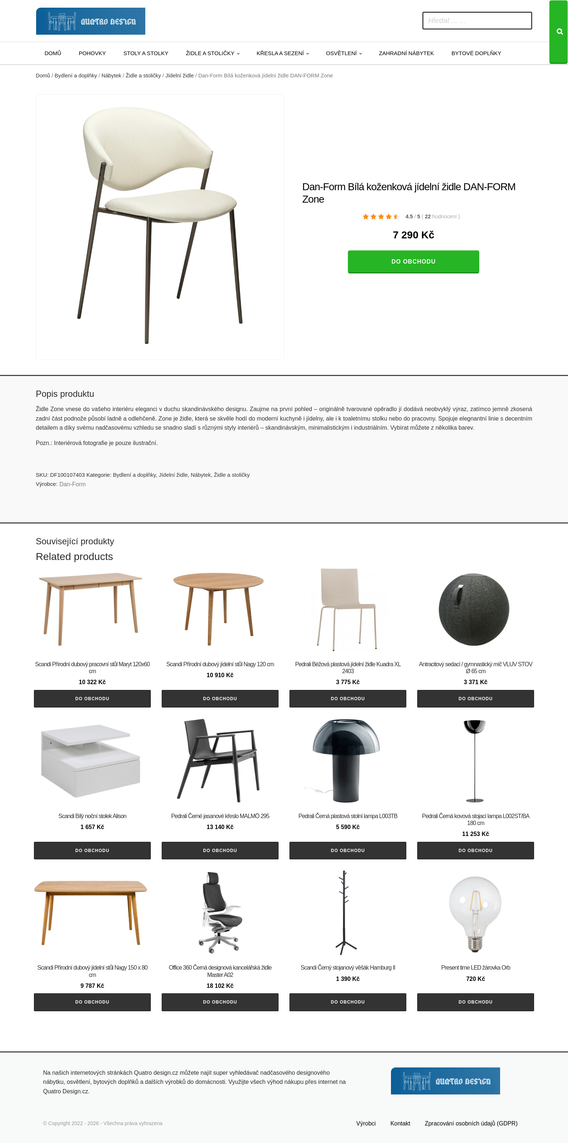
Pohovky (92, 53)
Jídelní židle (179, 75)
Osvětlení (341, 53)
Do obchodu (413, 261)
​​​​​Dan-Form (73, 484)
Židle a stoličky (210, 53)
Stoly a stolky (145, 53)
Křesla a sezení (280, 53)
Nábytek (111, 75)
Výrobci (366, 1123)
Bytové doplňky (476, 53)
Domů (53, 53)
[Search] (558, 32)
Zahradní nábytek (406, 53)
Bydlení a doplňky (76, 75)
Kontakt (400, 1123)
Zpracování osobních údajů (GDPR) (471, 1123)
